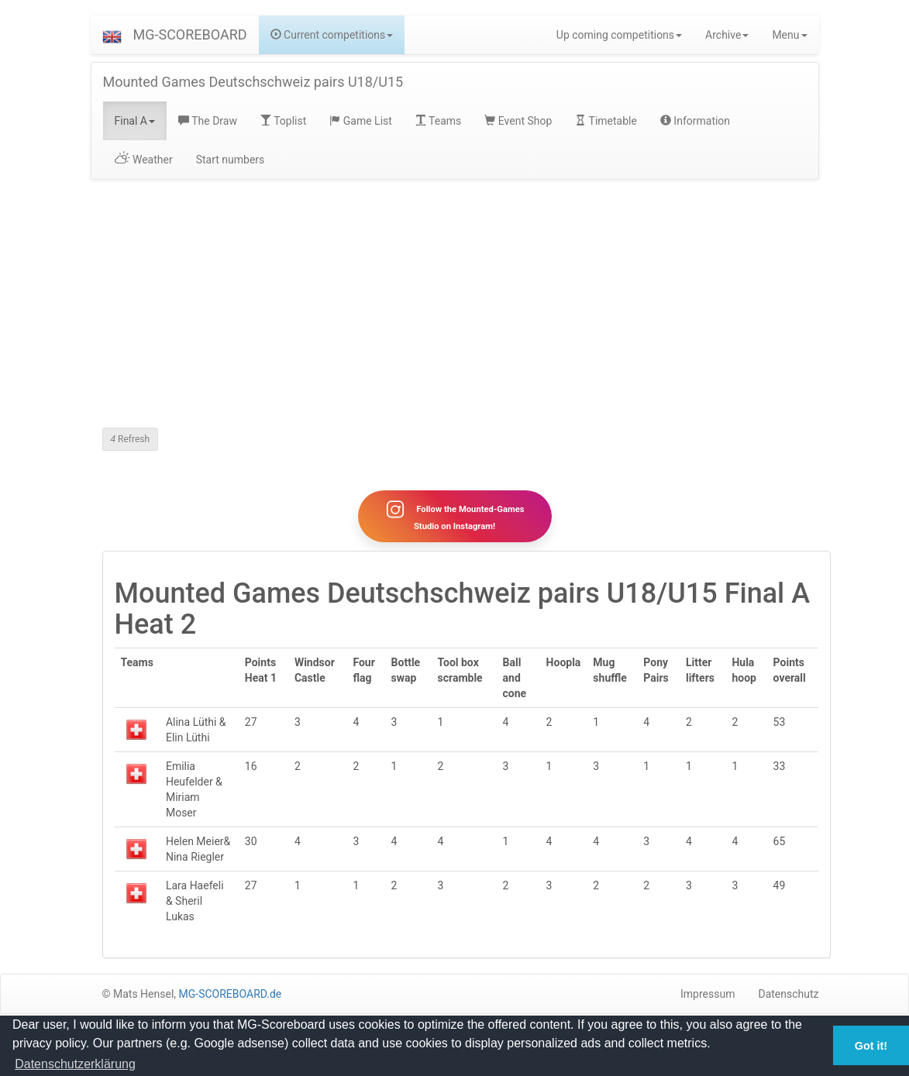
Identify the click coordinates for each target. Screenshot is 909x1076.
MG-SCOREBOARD (190, 34)
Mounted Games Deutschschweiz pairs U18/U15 (253, 82)
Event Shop (518, 121)
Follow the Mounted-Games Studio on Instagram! (454, 516)
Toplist (283, 121)
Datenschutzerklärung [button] (75, 1064)
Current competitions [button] (332, 35)
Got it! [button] (871, 1046)
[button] (112, 34)
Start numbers (230, 159)
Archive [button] (727, 35)
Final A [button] (135, 121)
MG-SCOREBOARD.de (230, 994)
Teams (438, 121)
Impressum (707, 994)
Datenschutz (788, 994)
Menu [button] (789, 35)
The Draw (207, 121)
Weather (144, 159)
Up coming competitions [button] (619, 35)
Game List (360, 121)
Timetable (606, 121)
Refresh (130, 439)
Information (695, 121)
